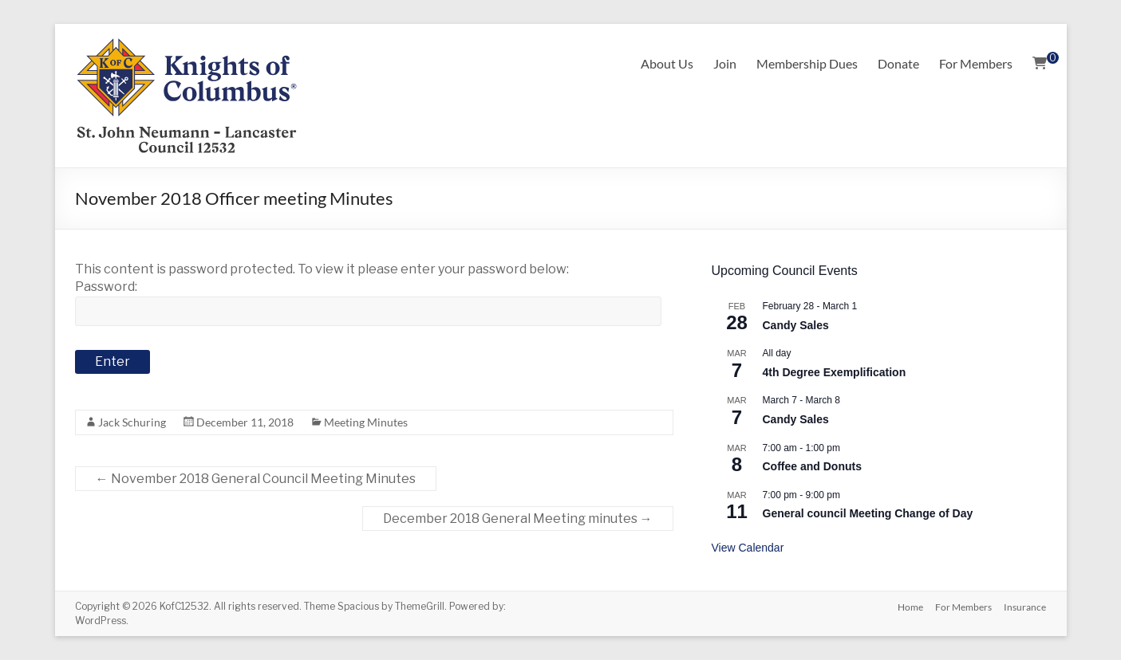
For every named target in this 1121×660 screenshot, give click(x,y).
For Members (975, 63)
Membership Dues (807, 63)
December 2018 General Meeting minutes (518, 518)
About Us (667, 63)
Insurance (1026, 606)
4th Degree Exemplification (834, 372)
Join (724, 63)
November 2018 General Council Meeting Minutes (256, 478)
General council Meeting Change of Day (868, 513)
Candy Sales (796, 325)
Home (909, 606)
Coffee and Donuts (812, 466)
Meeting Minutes (366, 422)
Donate (898, 63)
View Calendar (748, 547)
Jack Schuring (132, 422)
